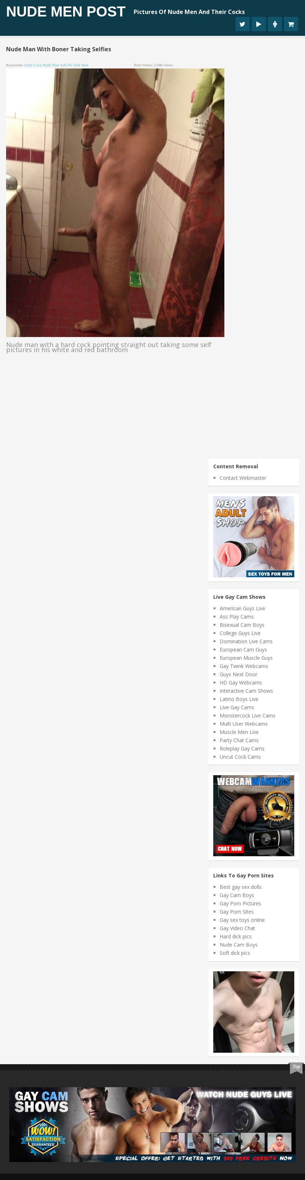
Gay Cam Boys (237, 895)
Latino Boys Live (239, 699)
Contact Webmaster (243, 477)
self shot (81, 65)
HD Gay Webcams (241, 682)
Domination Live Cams (246, 641)
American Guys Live (242, 608)
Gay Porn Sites (237, 911)
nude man (51, 65)
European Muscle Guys (246, 657)
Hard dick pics (236, 936)
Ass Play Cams (237, 616)
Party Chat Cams (239, 740)
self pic (66, 65)
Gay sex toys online (242, 919)
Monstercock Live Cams (248, 715)
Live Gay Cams (237, 707)
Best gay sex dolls (241, 886)
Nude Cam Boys (239, 944)
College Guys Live (240, 633)
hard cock (33, 65)
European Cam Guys (243, 649)
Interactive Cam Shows (246, 690)
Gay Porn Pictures (240, 903)
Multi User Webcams (244, 723)
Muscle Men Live (239, 732)
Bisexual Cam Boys (242, 624)
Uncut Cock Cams (240, 756)
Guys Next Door (238, 674)
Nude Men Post (65, 11)
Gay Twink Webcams (244, 666)
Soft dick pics (235, 952)
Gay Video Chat (237, 928)
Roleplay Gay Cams (242, 748)
